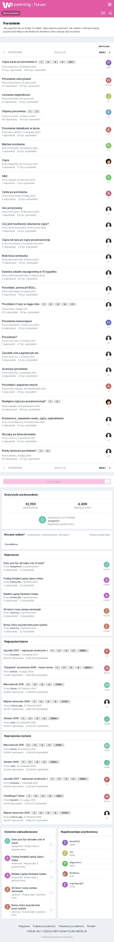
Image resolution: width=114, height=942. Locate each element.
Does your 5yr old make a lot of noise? (24, 563)
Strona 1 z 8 (61, 52)
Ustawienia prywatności (71, 926)
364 (59, 796)
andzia (13, 671)
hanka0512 (14, 325)
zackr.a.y (14, 612)
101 (71, 62)
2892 (88, 667)
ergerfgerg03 (76, 883)
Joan (12, 722)
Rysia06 (14, 800)
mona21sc (13, 116)
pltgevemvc (75, 862)
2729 (65, 701)
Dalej (102, 52)
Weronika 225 (15, 259)
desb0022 (75, 841)
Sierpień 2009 (11, 718)
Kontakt (91, 926)
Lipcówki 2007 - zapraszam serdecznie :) (26, 650)
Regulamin (24, 926)
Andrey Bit (15, 582)
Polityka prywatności (44, 926)
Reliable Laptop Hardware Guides (21, 594)
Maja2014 (13, 164)
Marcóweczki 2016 (14, 684)
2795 (59, 684)
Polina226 (13, 148)
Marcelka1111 (14, 132)
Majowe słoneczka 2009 (17, 701)
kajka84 (12, 406)
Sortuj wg (104, 46)
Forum (40, 4)
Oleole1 (12, 180)
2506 (54, 718)
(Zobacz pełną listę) (99, 534)
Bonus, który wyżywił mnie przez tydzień (25, 625)
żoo (71, 852)
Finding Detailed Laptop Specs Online (23, 578)
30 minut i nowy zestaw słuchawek (22, 609)
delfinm (12, 455)
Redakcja (74, 873)
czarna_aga (16, 705)
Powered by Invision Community (57, 937)
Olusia (13, 688)
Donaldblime (11, 544)
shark (11, 309)
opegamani (53, 520)
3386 (83, 650)
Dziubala (14, 654)
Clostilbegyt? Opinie (14, 796)
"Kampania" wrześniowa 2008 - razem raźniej (28, 667)
